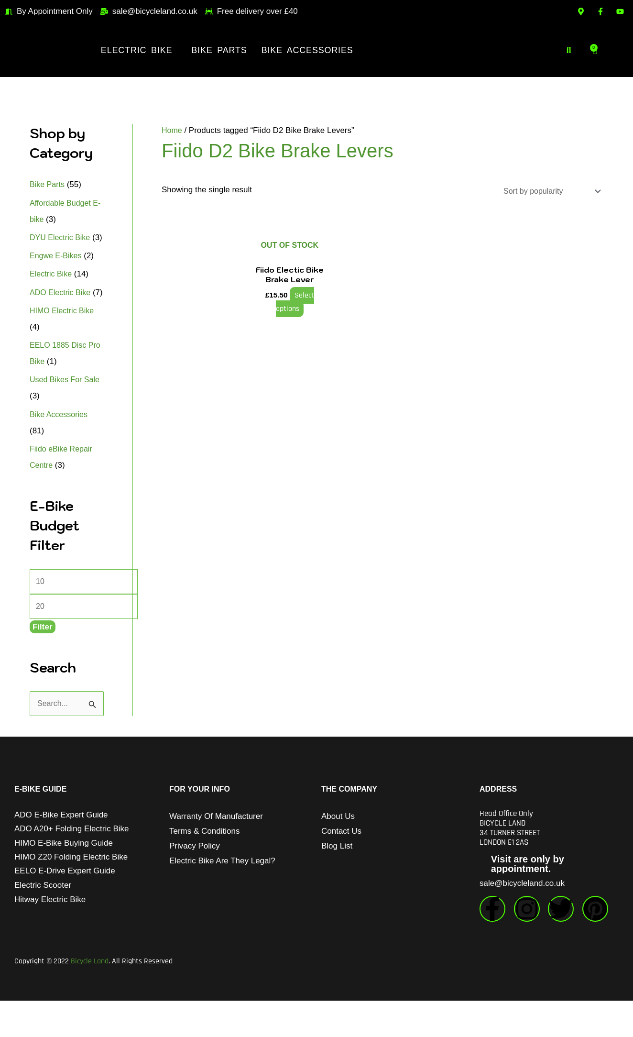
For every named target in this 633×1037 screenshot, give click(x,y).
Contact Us (341, 867)
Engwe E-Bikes (57, 271)
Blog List (336, 882)
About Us (338, 852)
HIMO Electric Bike (64, 343)
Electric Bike (136, 50)
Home (172, 130)
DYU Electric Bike (62, 237)
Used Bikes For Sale (67, 412)
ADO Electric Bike (62, 308)
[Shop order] (547, 191)
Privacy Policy (194, 882)
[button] (139, 50)
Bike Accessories (307, 50)
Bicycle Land (90, 998)
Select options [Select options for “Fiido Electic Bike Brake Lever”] (293, 301)
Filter (43, 662)
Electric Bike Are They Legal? (222, 897)
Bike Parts (219, 50)
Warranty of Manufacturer (216, 852)
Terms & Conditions (204, 867)
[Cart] (595, 50)
